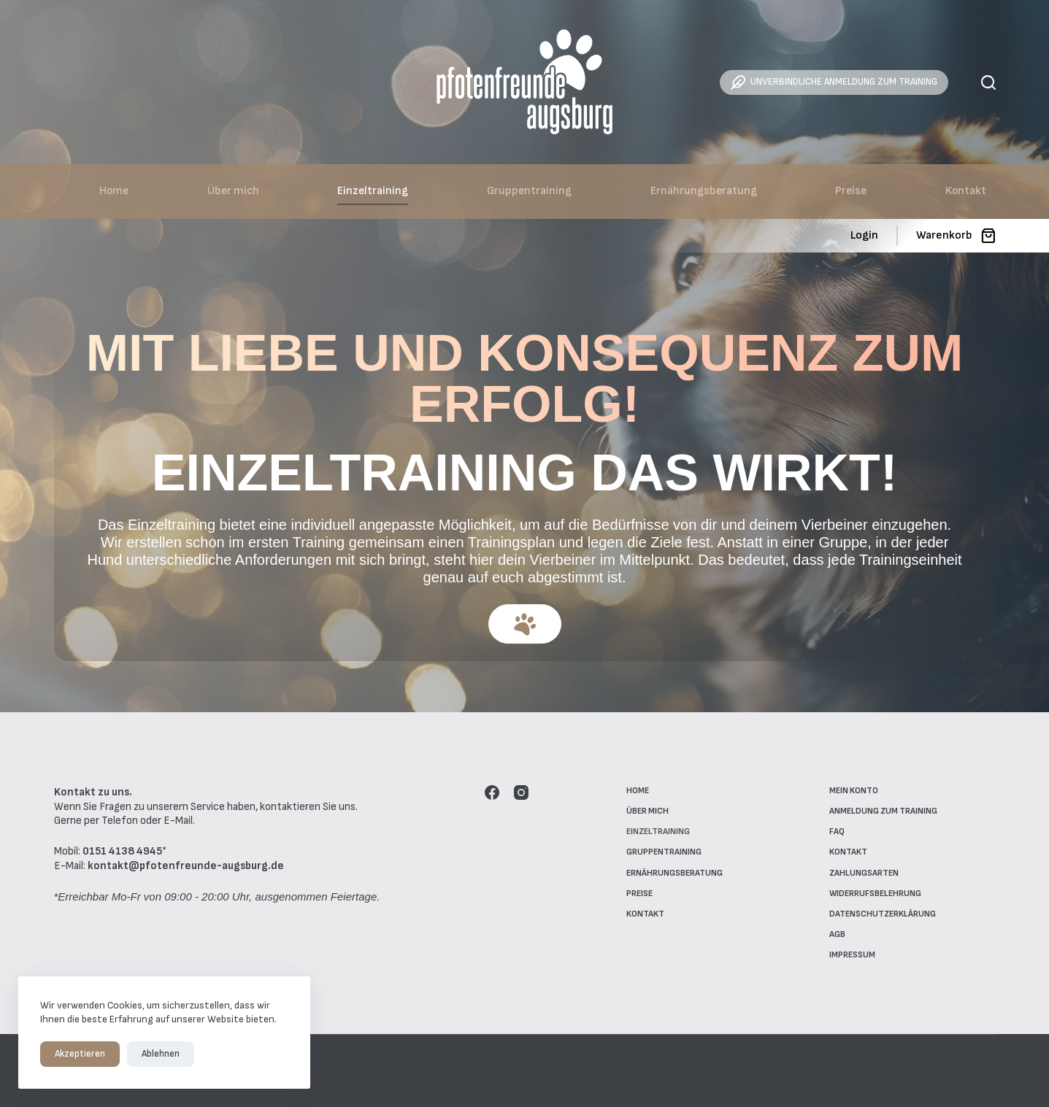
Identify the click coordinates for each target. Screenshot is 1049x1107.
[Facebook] (492, 792)
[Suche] (988, 82)
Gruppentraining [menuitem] (529, 191)
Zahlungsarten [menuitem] (864, 873)
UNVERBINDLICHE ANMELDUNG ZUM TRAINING (834, 82)
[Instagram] (521, 792)
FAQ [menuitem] (837, 831)
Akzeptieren (80, 1054)
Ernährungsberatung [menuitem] (703, 191)
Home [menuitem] (113, 191)
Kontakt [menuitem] (965, 191)
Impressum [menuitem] (852, 954)
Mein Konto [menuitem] (853, 790)
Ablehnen (161, 1054)
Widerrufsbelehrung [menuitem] (875, 893)
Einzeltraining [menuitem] (372, 191)
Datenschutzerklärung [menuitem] (882, 914)
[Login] (864, 235)
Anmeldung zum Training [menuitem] (883, 811)
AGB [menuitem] (837, 934)
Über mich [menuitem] (233, 191)
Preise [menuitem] (851, 191)
